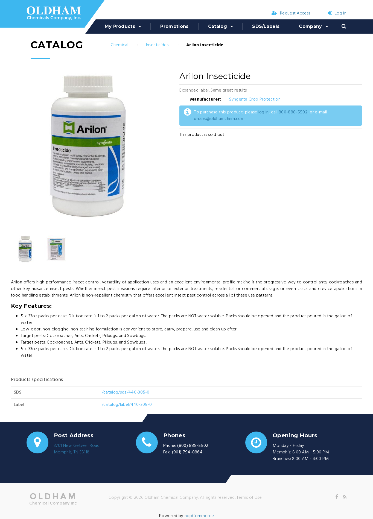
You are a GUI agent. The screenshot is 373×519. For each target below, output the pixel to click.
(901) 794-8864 (187, 452)
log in (263, 112)
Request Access (291, 13)
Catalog (217, 26)
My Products (120, 26)
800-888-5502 (293, 112)
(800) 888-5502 (192, 445)
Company (310, 26)
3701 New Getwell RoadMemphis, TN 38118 (77, 449)
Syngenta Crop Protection (255, 99)
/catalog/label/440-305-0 (127, 404)
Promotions (174, 26)
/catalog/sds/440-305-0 (126, 392)
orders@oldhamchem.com (219, 118)
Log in (337, 13)
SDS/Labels (265, 26)
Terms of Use (249, 497)
